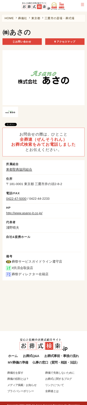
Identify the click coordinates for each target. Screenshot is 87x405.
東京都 (35, 18)
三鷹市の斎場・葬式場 (59, 18)
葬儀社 (22, 18)
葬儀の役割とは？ (18, 378)
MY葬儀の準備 (18, 362)
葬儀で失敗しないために (59, 372)
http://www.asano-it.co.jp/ (24, 213)
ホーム (13, 356)
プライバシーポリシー (20, 391)
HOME (9, 18)
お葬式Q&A (31, 356)
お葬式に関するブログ (58, 378)
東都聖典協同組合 (19, 169)
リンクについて (54, 385)
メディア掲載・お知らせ (22, 385)
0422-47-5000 (16, 198)
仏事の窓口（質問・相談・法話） (55, 362)
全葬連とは (51, 391)
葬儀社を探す (15, 372)
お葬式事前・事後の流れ (61, 356)
